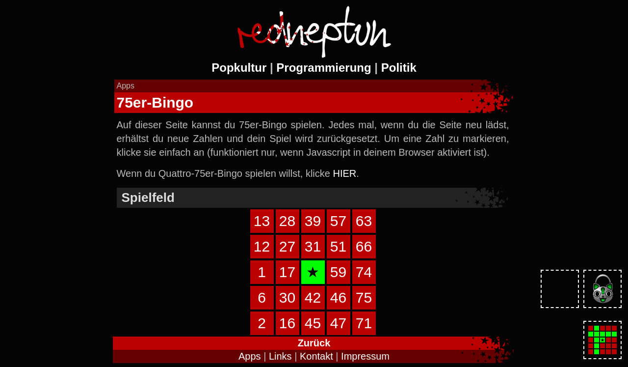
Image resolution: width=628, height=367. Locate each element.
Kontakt (316, 356)
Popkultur (238, 67)
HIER (344, 173)
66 (364, 246)
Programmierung (323, 67)
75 (364, 297)
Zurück (314, 343)
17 (287, 272)
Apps (249, 356)
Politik (399, 67)
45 (313, 323)
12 (262, 246)
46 (338, 297)
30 (287, 297)
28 (287, 221)
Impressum (365, 356)
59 (338, 272)
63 (364, 221)
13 (262, 221)
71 (364, 323)
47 (338, 323)
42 (313, 297)
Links (280, 356)
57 (338, 221)
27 (287, 246)
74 (364, 272)
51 (338, 246)
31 (313, 246)
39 (313, 221)
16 (287, 323)
